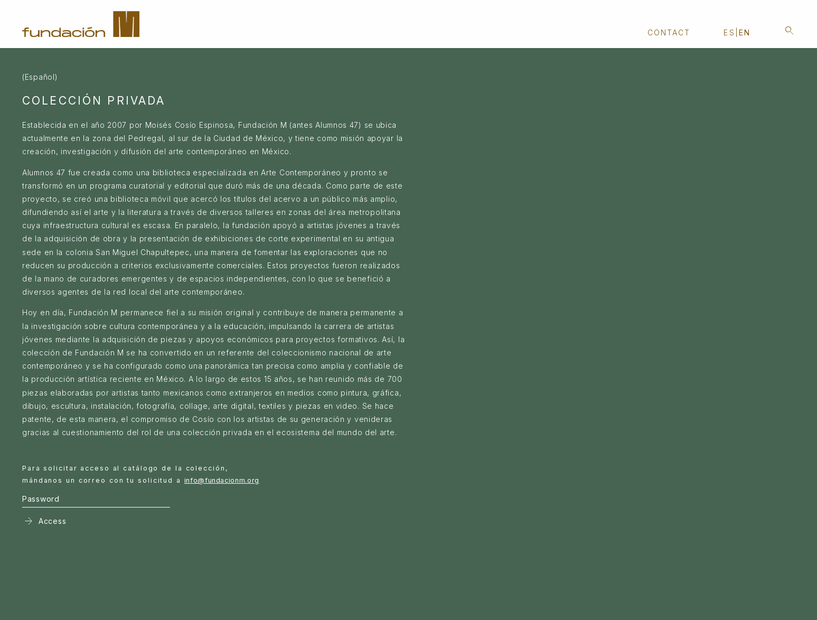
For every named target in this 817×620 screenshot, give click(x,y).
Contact (669, 32)
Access (44, 521)
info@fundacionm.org (221, 480)
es (729, 32)
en (744, 32)
